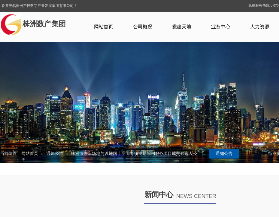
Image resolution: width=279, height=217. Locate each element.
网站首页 (103, 26)
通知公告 (54, 153)
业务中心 (220, 26)
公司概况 (142, 26)
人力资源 (259, 26)
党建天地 (181, 26)
